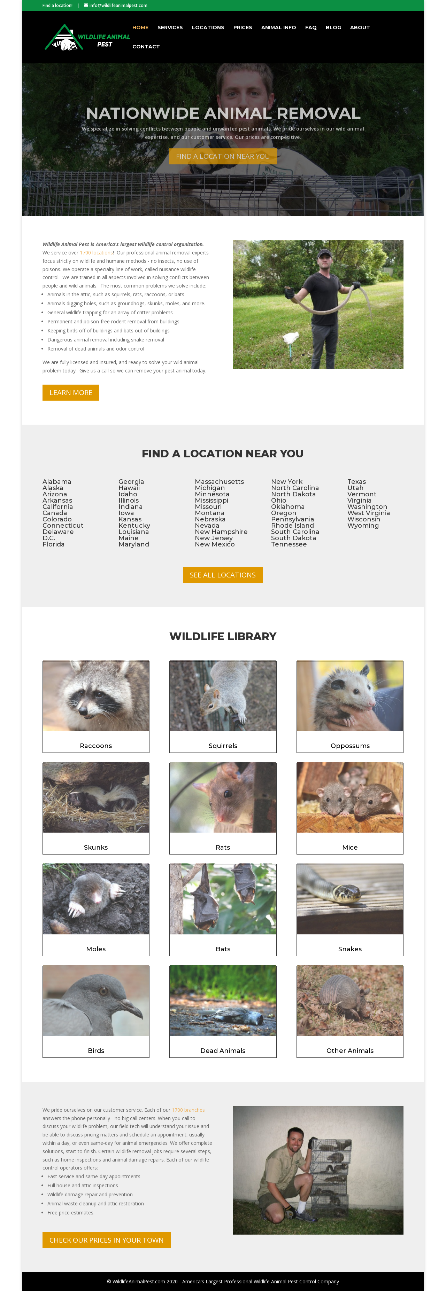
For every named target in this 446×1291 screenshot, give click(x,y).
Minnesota (212, 494)
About (360, 28)
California (58, 507)
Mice (350, 847)
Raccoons (96, 746)
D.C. (49, 538)
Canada (55, 513)
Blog (333, 28)
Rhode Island (292, 525)
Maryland (133, 544)
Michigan (210, 488)
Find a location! (57, 5)
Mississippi (211, 500)
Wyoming (363, 525)
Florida (54, 544)
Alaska (53, 488)
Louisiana (133, 532)
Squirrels (223, 746)
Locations (208, 28)
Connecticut (63, 525)
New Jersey (214, 538)
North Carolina (295, 488)
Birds (96, 1051)
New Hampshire (221, 532)
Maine (128, 538)
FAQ (311, 28)
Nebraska (210, 519)
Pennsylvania (292, 519)
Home (140, 28)
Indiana (130, 507)
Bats (223, 949)
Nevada (207, 525)
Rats (223, 847)
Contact (146, 47)
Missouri (208, 507)
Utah (355, 488)
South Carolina (295, 532)
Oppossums (350, 746)
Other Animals (350, 1051)
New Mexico (215, 544)
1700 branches (188, 1110)
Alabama (57, 482)
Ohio (278, 500)
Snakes (350, 949)
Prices (242, 28)
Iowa (126, 513)
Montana (210, 513)
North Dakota (293, 494)
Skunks (96, 847)
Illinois (128, 500)
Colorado (57, 519)
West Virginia (368, 513)
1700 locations (96, 252)
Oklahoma (288, 507)
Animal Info (278, 28)
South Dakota (293, 538)
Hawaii (129, 488)
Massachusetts (219, 482)
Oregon (284, 513)
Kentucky (134, 525)
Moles (96, 949)
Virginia (359, 500)
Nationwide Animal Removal (223, 125)
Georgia (131, 482)
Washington (367, 507)
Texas (356, 482)
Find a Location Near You (223, 168)
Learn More (70, 392)
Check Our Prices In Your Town (106, 1240)
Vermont (362, 494)
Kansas (129, 519)
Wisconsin (363, 519)
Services (170, 28)
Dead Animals (222, 1051)
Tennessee (289, 544)
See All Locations (223, 575)
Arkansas (57, 500)
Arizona (55, 494)
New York (286, 482)
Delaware (58, 532)
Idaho (127, 494)
